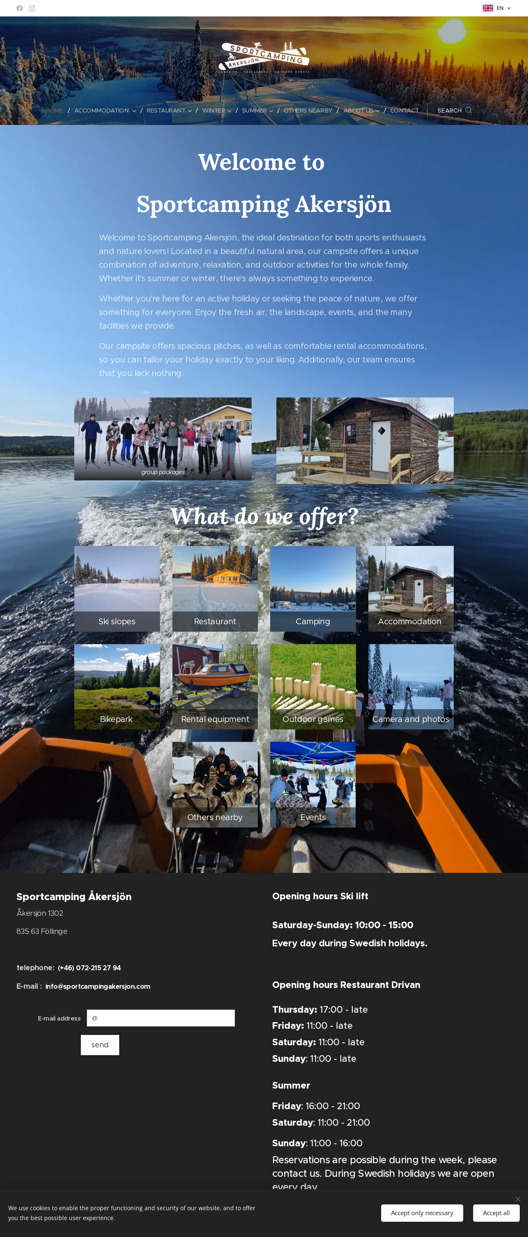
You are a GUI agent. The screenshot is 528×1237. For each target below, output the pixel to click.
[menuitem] (52, 110)
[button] (461, 110)
